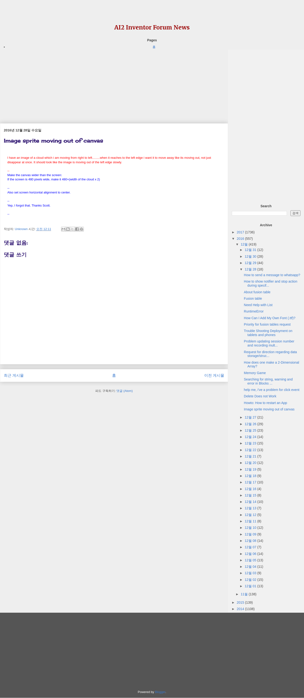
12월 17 (251, 482)
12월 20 (251, 463)
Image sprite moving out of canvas (269, 409)
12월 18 (251, 476)
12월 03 (251, 573)
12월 (244, 244)
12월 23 (251, 443)
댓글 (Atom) (124, 391)
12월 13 (251, 508)
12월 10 (251, 528)
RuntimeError (254, 311)
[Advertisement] (114, 83)
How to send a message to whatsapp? (272, 275)
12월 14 (251, 502)
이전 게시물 (214, 375)
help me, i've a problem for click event (271, 390)
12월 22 (251, 450)
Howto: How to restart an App (265, 403)
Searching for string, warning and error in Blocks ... (268, 381)
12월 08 (251, 541)
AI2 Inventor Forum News (152, 27)
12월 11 (251, 521)
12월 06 (251, 554)
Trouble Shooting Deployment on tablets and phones (268, 333)
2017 (241, 232)
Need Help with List (258, 305)
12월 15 (251, 495)
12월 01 (251, 586)
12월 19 (251, 469)
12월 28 (251, 269)
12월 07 (251, 547)
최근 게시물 (14, 375)
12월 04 (251, 566)
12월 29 (251, 263)
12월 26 (251, 424)
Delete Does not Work (260, 396)
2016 (241, 239)
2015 (241, 602)
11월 (244, 594)
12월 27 (251, 417)
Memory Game (255, 373)
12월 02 (251, 580)
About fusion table (257, 292)
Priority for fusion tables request (267, 324)
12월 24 (251, 437)
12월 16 (251, 489)
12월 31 (251, 250)
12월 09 (251, 534)
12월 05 (251, 560)
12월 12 (251, 515)
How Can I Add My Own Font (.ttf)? (269, 318)
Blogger (160, 692)
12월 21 (251, 456)
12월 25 (251, 430)
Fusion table (253, 298)
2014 (241, 609)
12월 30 (251, 256)
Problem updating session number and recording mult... (269, 343)
